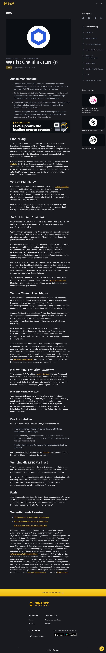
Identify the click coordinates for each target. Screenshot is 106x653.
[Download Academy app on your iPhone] (59, 635)
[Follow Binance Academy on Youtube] (39, 630)
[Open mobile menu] (101, 3)
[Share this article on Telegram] (95, 18)
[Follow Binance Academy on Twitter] (33, 630)
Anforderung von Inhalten (53, 620)
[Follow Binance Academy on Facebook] (29, 631)
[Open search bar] (96, 3)
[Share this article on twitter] (83, 18)
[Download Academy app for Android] (71, 635)
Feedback (48, 623)
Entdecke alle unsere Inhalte (53, 593)
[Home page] (8, 3)
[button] (102, 4)
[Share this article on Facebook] (89, 18)
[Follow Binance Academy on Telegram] (36, 630)
